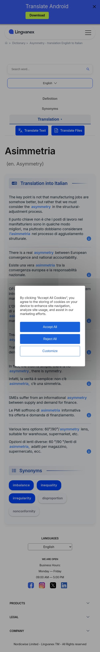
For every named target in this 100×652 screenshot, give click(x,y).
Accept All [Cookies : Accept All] (50, 327)
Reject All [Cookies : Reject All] (50, 339)
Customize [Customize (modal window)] (50, 351)
